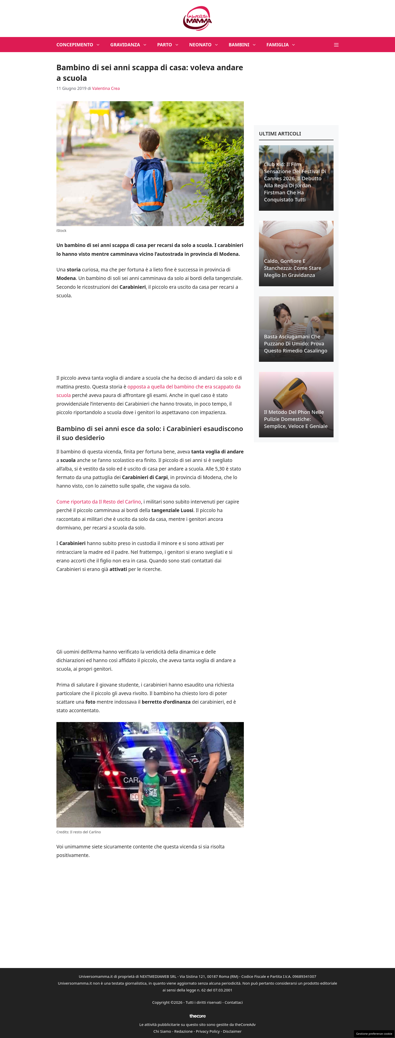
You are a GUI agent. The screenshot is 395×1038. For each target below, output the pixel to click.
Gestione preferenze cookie (374, 1033)
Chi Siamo (162, 1031)
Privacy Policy (208, 1031)
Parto (170, 44)
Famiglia (284, 44)
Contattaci (234, 1002)
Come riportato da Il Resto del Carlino (98, 501)
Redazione (183, 1031)
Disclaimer (232, 1031)
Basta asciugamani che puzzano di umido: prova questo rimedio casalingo (295, 343)
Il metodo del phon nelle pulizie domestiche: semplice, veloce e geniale (296, 419)
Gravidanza (131, 44)
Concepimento (80, 44)
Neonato (206, 44)
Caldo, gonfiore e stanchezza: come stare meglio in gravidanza (292, 268)
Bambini (245, 44)
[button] (336, 44)
